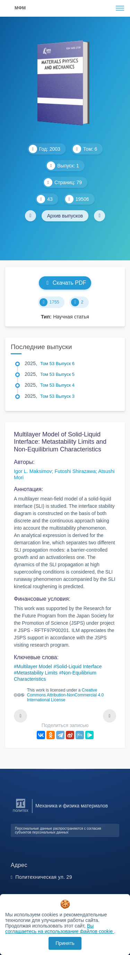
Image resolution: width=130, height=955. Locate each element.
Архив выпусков (65, 216)
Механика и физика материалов (71, 805)
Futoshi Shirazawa (75, 471)
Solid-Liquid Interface (79, 666)
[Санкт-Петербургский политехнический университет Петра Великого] (21, 812)
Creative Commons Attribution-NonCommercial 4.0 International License (65, 695)
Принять (65, 943)
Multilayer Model (34, 666)
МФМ (20, 7)
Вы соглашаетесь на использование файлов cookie (59, 928)
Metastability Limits (37, 673)
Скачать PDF (65, 283)
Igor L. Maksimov (33, 471)
